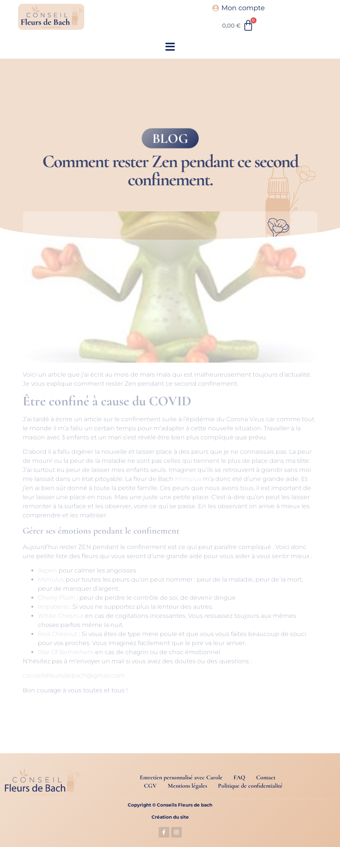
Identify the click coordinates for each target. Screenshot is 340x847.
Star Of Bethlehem (66, 652)
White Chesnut (60, 615)
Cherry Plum (56, 597)
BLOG (170, 140)
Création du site (170, 817)
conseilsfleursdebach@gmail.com (74, 675)
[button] (170, 47)
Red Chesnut (57, 634)
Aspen (47, 570)
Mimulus (188, 478)
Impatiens (53, 606)
